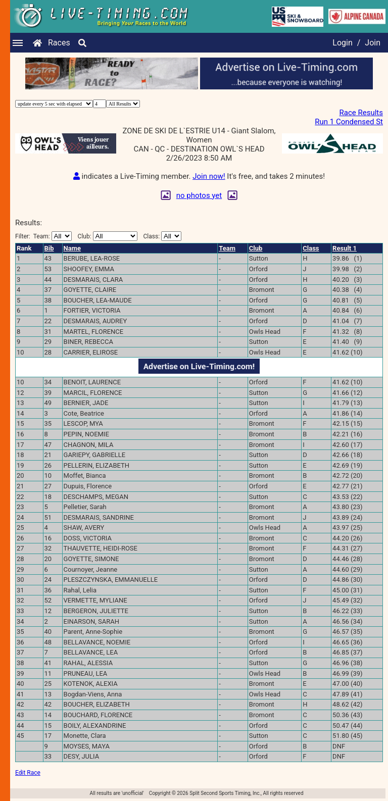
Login (342, 42)
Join (372, 42)
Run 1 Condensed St (349, 121)
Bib (49, 248)
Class (311, 248)
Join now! (208, 176)
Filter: (43, 236)
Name (72, 248)
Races (59, 42)
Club (256, 248)
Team (227, 248)
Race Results (361, 112)
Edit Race (27, 772)
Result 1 (344, 248)
